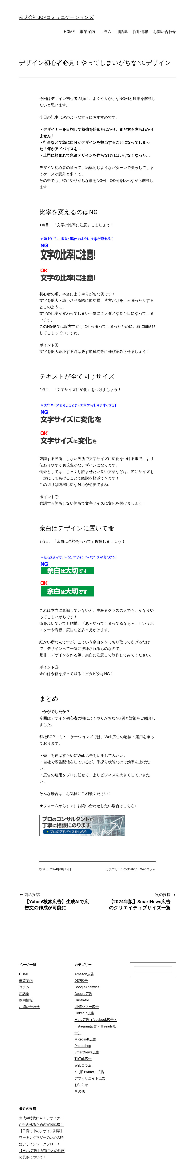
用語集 (122, 31)
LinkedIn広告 (84, 1013)
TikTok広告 (83, 1059)
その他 (79, 1091)
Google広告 (83, 994)
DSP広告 (81, 981)
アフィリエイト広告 (89, 1078)
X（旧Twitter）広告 (89, 1072)
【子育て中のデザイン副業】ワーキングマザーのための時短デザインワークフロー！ (41, 1137)
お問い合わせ (164, 31)
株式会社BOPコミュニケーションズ (56, 17)
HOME (69, 31)
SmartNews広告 (86, 1052)
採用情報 (140, 31)
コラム (105, 31)
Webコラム (148, 869)
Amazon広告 (84, 974)
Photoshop (130, 869)
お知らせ (81, 1085)
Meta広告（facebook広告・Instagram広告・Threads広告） (95, 1026)
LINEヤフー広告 (86, 1007)
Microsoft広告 (85, 1039)
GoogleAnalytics (86, 987)
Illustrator (81, 1000)
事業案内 (87, 31)
